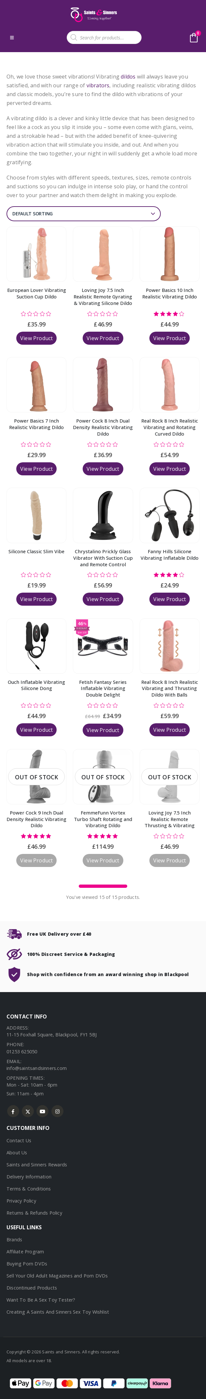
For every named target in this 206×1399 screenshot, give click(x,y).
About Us (17, 1152)
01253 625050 (22, 1051)
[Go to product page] (36, 254)
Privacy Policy (21, 1201)
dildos (128, 76)
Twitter (28, 1111)
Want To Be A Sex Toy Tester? (41, 1300)
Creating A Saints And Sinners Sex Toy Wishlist (58, 1312)
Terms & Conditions (29, 1189)
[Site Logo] (93, 15)
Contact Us (19, 1140)
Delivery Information (29, 1177)
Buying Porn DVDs (27, 1264)
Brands (14, 1239)
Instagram (57, 1111)
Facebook (13, 1111)
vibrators (98, 85)
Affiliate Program (25, 1251)
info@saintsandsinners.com (37, 1068)
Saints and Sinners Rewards (37, 1164)
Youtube (42, 1111)
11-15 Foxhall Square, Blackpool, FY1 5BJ (52, 1034)
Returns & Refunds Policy (34, 1213)
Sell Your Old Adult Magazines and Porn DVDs (57, 1276)
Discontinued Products (32, 1288)
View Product (36, 338)
